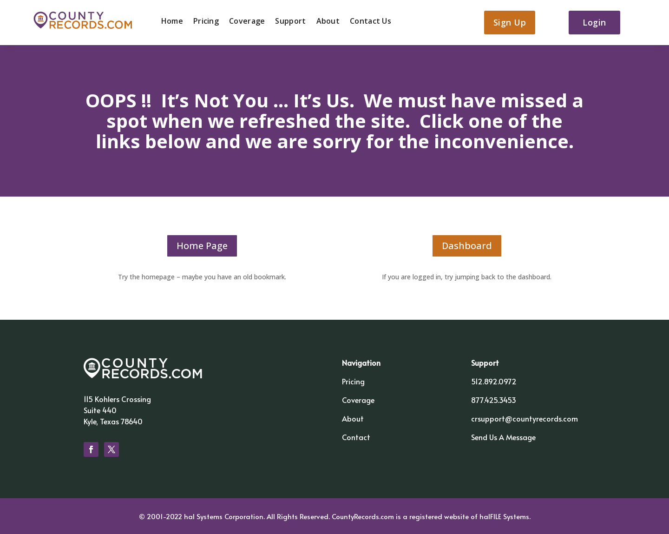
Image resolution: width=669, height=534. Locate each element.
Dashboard (467, 245)
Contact (356, 437)
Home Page (202, 245)
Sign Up (509, 22)
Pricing (206, 22)
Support (290, 22)
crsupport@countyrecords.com (524, 418)
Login (594, 22)
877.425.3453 (493, 400)
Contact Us (370, 22)
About (328, 22)
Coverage (247, 22)
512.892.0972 (494, 381)
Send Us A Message (503, 437)
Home (172, 22)
